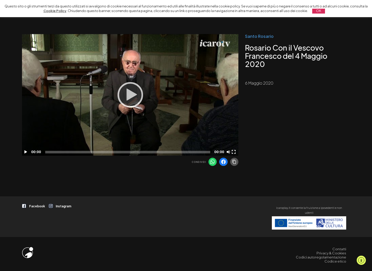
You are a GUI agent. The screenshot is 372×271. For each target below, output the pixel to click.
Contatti (339, 249)
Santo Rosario (259, 36)
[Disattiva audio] (229, 151)
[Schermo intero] (234, 151)
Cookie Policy (54, 11)
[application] (130, 95)
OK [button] (318, 11)
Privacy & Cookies (331, 253)
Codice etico (335, 261)
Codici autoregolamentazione (321, 257)
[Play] (130, 95)
